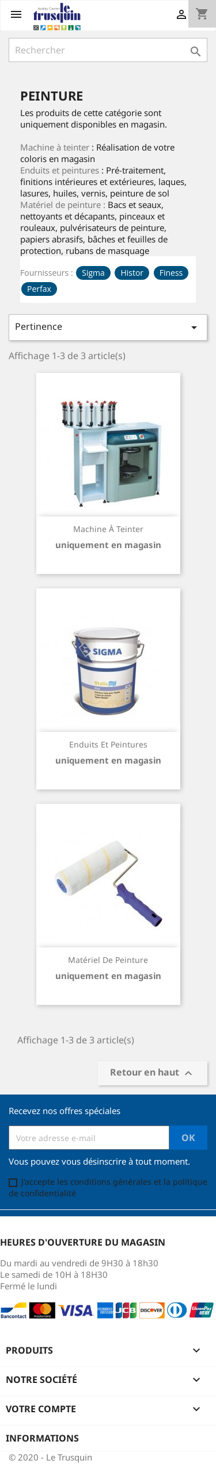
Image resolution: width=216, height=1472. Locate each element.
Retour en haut (152, 1073)
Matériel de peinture (108, 959)
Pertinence (108, 327)
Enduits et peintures (108, 744)
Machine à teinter (108, 528)
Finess (171, 272)
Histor (131, 272)
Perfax (39, 288)
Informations (42, 1438)
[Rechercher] (108, 50)
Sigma (93, 272)
